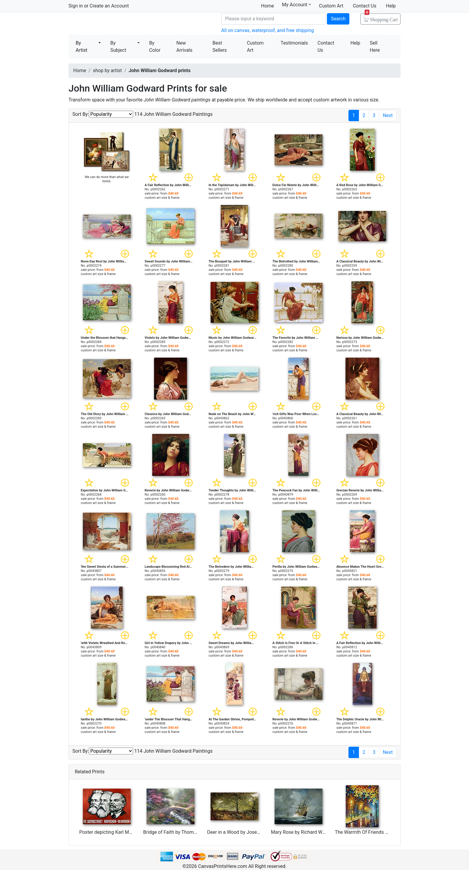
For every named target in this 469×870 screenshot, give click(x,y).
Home (267, 6)
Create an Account (109, 6)
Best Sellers (219, 46)
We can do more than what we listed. (107, 179)
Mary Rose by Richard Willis (300, 832)
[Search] (273, 19)
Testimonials (294, 43)
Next (388, 115)
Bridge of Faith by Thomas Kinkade (180, 832)
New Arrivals (184, 46)
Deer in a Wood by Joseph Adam (241, 832)
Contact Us (365, 6)
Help (391, 6)
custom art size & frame (162, 198)
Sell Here (375, 46)
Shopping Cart (381, 17)
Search (338, 19)
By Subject (118, 46)
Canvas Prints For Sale (111, 24)
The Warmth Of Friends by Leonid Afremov (380, 832)
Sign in (75, 6)
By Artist (81, 46)
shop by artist (107, 70)
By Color (155, 46)
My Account (296, 4)
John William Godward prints (160, 70)
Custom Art (331, 6)
